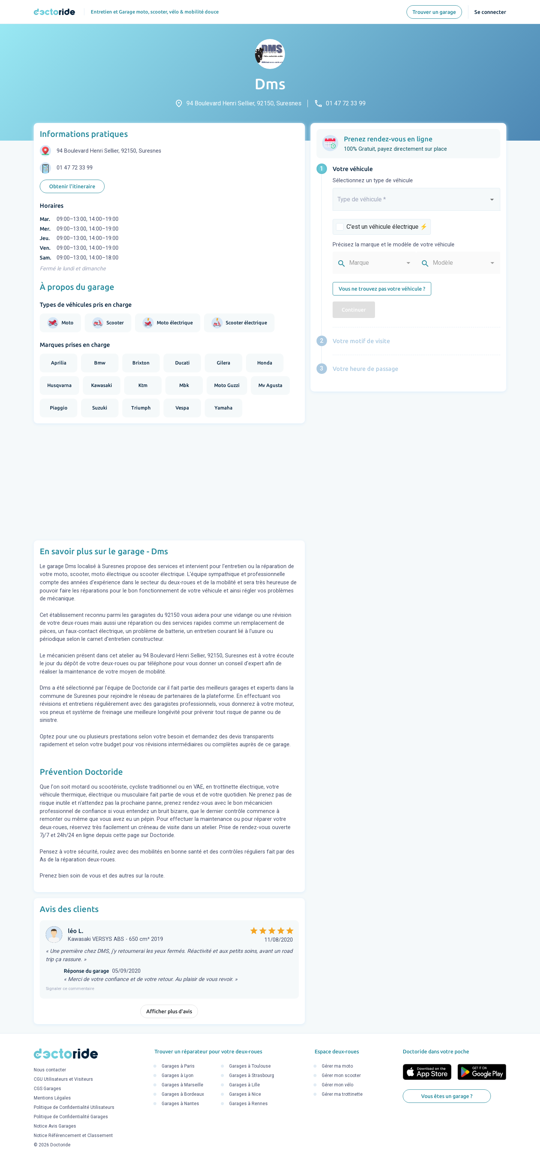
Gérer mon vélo (337, 1085)
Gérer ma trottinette (342, 1094)
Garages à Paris (178, 1066)
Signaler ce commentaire (70, 988)
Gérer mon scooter (341, 1075)
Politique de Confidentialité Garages (71, 1116)
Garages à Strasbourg (251, 1075)
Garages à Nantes (180, 1103)
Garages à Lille (244, 1085)
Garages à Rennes (248, 1103)
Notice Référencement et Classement (73, 1135)
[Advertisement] (169, 481)
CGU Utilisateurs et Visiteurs (63, 1079)
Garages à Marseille (182, 1085)
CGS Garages (47, 1088)
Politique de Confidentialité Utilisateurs (74, 1107)
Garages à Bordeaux (183, 1094)
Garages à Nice (245, 1094)
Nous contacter (50, 1069)
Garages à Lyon (178, 1075)
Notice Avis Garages (55, 1126)
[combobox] (417, 202)
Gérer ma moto (337, 1066)
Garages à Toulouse (250, 1066)
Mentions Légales (52, 1098)
